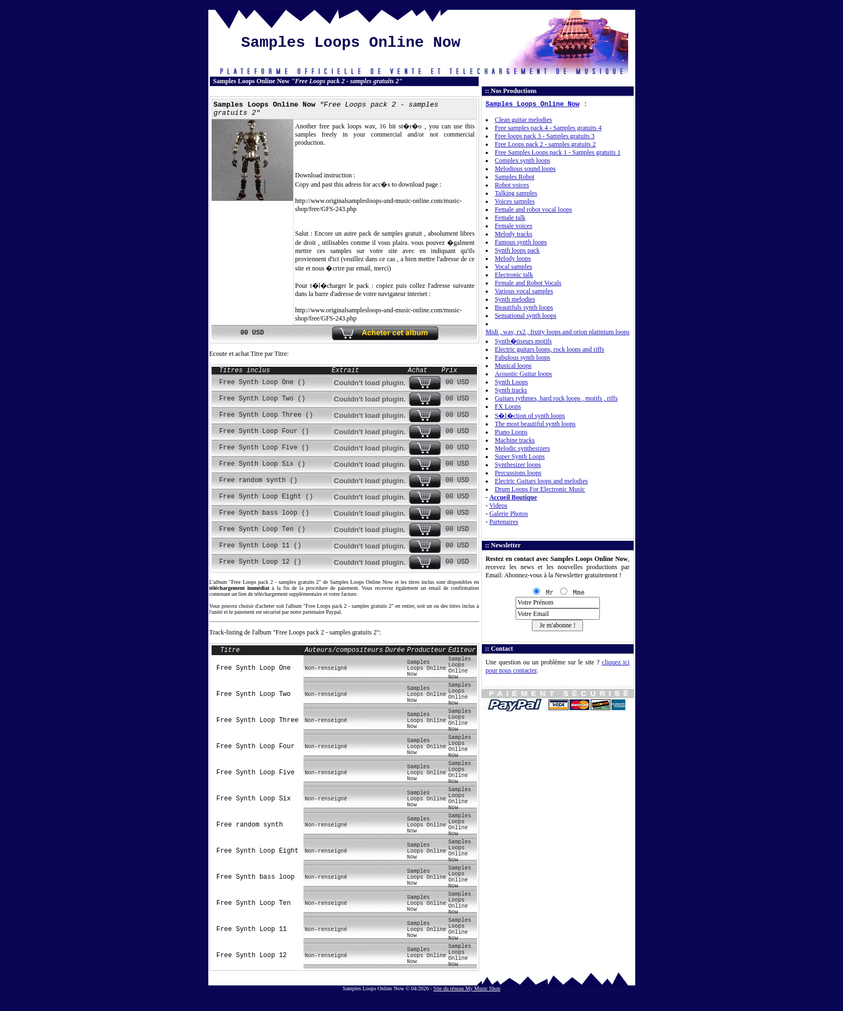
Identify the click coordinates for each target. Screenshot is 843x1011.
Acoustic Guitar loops (523, 374)
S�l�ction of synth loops (530, 416)
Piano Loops (511, 432)
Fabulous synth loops (522, 357)
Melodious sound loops (525, 168)
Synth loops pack (517, 250)
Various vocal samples (524, 291)
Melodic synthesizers (522, 448)
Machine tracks (515, 440)
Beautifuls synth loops (524, 307)
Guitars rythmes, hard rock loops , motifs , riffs (556, 398)
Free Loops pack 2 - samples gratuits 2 (545, 144)
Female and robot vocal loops (533, 209)
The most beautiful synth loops (535, 424)
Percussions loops (518, 473)
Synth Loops (511, 382)
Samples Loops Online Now (533, 104)
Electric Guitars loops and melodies (541, 481)
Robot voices (512, 185)
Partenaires (503, 522)
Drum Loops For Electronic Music (540, 489)
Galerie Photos (508, 513)
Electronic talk (514, 275)
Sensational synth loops (525, 315)
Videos (498, 505)
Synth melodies (515, 299)
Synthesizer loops (518, 464)
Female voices (513, 226)
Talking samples (516, 193)
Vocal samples (513, 266)
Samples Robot (515, 177)
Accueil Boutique (513, 497)
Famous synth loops (521, 242)
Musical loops (513, 365)
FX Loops (508, 406)
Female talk (510, 217)
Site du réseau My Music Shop (466, 988)
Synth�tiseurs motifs (523, 341)
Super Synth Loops (520, 456)
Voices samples (515, 201)
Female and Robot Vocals (528, 283)
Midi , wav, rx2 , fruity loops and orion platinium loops (558, 332)
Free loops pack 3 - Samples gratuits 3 (545, 136)
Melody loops (513, 258)
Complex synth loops (522, 160)
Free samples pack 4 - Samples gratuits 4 (548, 128)
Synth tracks (511, 390)
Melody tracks (513, 234)
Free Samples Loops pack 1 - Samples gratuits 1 (558, 152)
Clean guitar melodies (523, 120)
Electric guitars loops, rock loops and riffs (549, 349)
